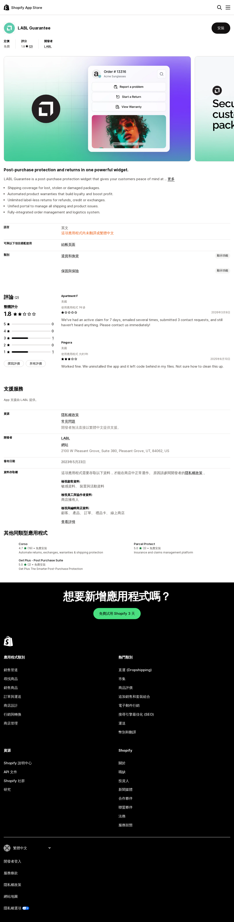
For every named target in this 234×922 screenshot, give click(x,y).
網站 (64, 445)
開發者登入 (12, 861)
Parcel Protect (144, 544)
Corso (23, 544)
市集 (122, 679)
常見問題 (68, 421)
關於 (122, 763)
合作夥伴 (126, 798)
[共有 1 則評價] (53, 338)
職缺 (122, 772)
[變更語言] (31, 847)
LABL (48, 46)
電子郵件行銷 (129, 705)
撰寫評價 (14, 363)
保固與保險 (70, 271)
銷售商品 (11, 687)
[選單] (228, 7)
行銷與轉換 (12, 714)
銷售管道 (11, 670)
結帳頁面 (68, 244)
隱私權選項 (12, 908)
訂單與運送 (12, 696)
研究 (7, 789)
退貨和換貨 (70, 256)
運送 (122, 723)
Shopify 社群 (14, 781)
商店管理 (11, 723)
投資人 (124, 781)
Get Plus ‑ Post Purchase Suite (41, 560)
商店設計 (11, 705)
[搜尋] (219, 7)
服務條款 (11, 873)
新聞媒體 (126, 789)
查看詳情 (68, 522)
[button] (59, 548)
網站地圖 (11, 896)
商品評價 (126, 687)
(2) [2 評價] (31, 46)
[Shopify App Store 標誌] (23, 7)
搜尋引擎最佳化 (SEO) (136, 714)
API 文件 (10, 772)
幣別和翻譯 (127, 732)
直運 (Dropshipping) (135, 670)
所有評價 (36, 363)
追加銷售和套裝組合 (134, 696)
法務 (122, 816)
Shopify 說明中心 (18, 763)
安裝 (220, 28)
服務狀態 (126, 825)
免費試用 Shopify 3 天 (117, 613)
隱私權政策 (70, 415)
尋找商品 (11, 679)
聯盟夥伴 (126, 807)
